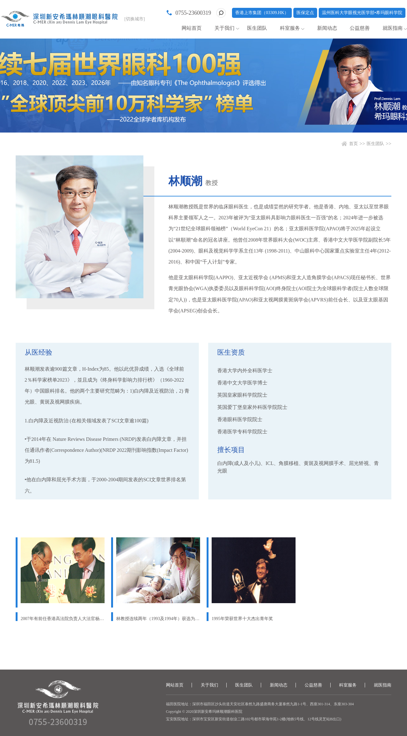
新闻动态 (327, 28)
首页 (353, 143)
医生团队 (257, 28)
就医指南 (393, 28)
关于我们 (224, 28)
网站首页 (192, 28)
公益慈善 (360, 28)
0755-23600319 (193, 13)
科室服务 (290, 28)
